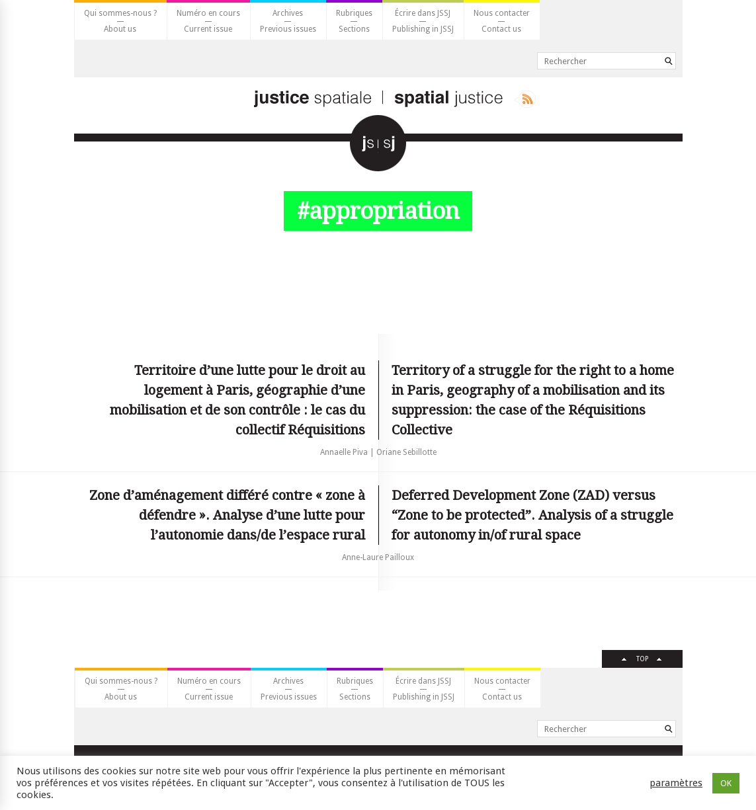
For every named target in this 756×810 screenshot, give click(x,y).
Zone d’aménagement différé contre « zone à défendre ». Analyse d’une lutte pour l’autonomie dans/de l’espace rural (227, 515)
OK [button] (726, 783)
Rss (525, 99)
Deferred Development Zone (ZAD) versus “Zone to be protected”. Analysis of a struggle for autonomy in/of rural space (532, 515)
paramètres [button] (676, 783)
